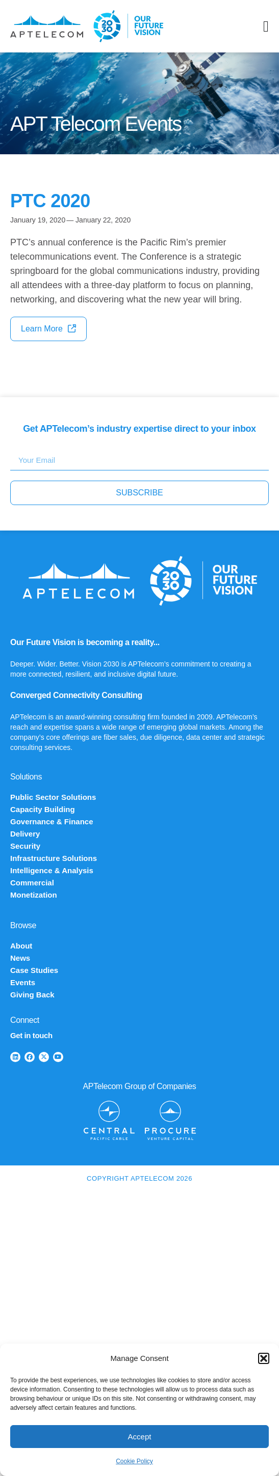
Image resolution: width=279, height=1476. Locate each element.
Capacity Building (42, 809)
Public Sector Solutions (53, 797)
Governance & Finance (51, 821)
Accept (139, 1436)
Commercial (32, 882)
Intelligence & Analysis (51, 870)
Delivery (25, 833)
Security (25, 846)
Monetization (33, 894)
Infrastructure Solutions (53, 858)
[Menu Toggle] (266, 26)
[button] (264, 1358)
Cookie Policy (134, 1461)
